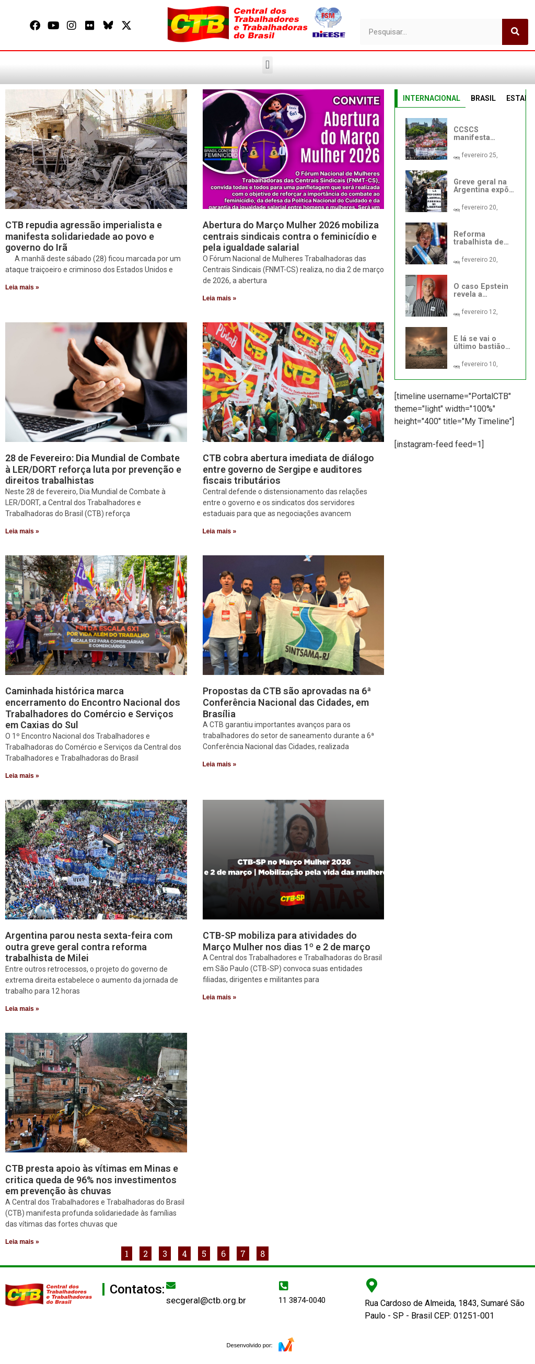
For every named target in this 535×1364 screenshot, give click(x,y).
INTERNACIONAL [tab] (431, 98)
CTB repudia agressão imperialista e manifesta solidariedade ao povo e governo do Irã (83, 236)
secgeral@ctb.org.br (206, 1300)
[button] (267, 65)
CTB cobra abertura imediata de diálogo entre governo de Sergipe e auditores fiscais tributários (288, 469)
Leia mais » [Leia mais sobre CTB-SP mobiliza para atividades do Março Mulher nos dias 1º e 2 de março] (220, 997)
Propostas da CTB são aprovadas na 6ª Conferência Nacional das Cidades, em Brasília (287, 702)
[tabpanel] (460, 243)
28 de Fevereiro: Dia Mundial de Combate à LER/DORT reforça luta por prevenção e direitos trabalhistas (93, 469)
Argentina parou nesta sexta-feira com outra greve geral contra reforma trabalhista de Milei (88, 946)
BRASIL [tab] (483, 98)
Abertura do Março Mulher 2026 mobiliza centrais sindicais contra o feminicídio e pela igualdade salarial (291, 236)
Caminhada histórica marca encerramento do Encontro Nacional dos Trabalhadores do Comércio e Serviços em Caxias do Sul (92, 707)
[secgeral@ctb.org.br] (171, 1285)
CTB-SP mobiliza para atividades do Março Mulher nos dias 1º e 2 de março (286, 941)
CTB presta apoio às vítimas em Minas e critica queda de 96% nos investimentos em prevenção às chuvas (91, 1179)
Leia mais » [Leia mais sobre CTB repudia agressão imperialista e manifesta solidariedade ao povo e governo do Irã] (22, 287)
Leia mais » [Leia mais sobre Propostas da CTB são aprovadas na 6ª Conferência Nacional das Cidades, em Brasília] (220, 764)
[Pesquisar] (515, 32)
